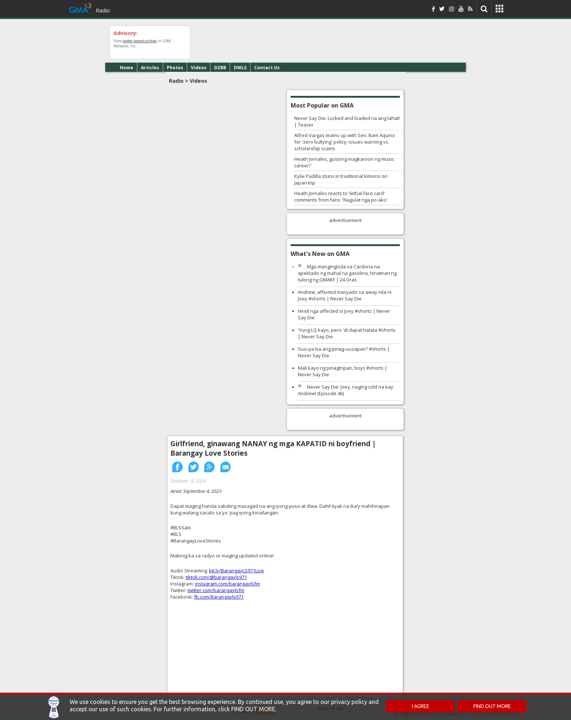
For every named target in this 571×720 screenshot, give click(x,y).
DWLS (240, 68)
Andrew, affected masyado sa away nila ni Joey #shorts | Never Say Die (344, 295)
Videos (198, 68)
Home (126, 68)
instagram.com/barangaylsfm (227, 583)
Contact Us (267, 68)
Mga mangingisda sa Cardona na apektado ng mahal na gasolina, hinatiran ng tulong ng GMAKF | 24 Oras (347, 273)
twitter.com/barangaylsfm (216, 590)
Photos (175, 68)
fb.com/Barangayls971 (219, 596)
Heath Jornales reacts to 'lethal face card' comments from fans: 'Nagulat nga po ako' (340, 196)
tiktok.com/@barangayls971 (216, 577)
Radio (103, 10)
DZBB (220, 68)
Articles (150, 68)
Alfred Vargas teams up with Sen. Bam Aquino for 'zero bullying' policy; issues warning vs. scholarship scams (344, 142)
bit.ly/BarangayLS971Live (236, 570)
